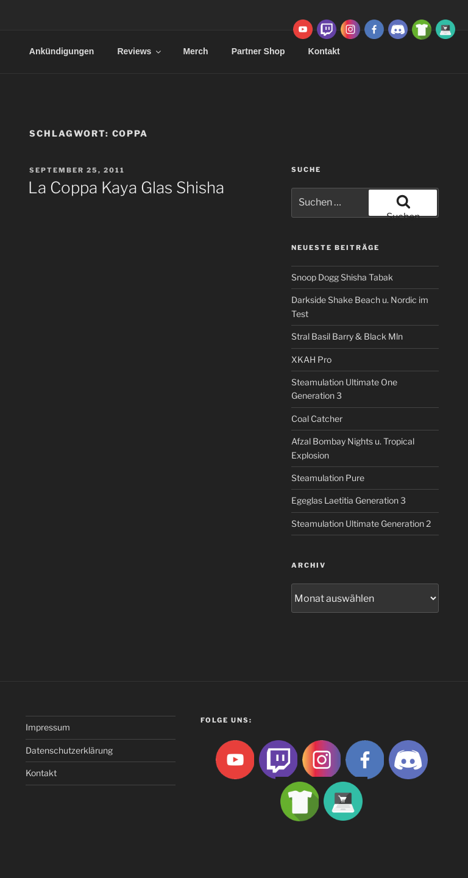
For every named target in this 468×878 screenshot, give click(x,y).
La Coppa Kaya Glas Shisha (126, 187)
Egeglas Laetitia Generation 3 (348, 500)
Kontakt (41, 773)
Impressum (48, 727)
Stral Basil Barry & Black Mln (347, 336)
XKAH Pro (311, 359)
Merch (195, 51)
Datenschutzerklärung (69, 750)
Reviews (140, 51)
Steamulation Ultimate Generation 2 (361, 523)
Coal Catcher (316, 418)
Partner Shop (258, 51)
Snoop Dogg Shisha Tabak (342, 277)
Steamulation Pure (327, 478)
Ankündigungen (61, 51)
